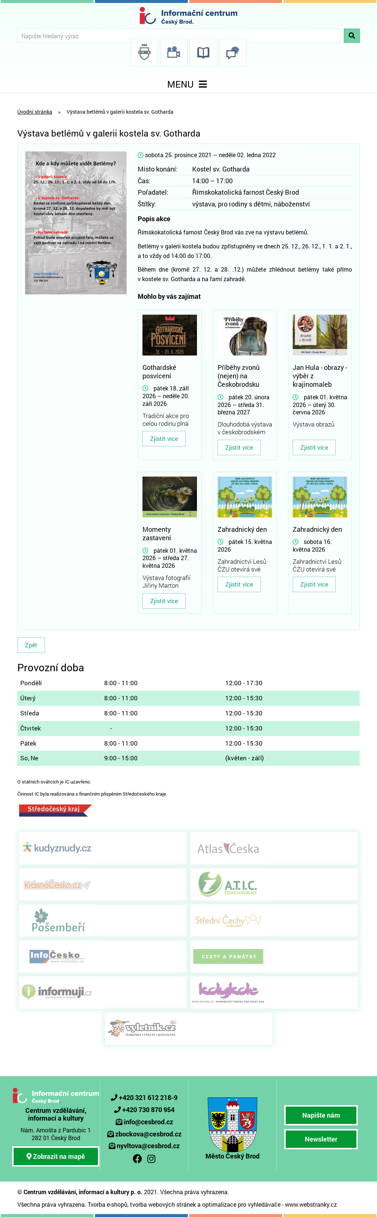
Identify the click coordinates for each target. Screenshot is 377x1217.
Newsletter (321, 1139)
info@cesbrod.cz (148, 1121)
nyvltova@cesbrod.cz (148, 1145)
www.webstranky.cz (311, 1204)
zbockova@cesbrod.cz (148, 1133)
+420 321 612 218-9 (148, 1097)
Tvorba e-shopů (107, 1204)
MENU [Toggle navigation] (188, 84)
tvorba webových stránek (163, 1204)
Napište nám (321, 1115)
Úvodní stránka (34, 111)
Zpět (31, 645)
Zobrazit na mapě (56, 1156)
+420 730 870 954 (148, 1109)
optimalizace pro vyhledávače (241, 1204)
